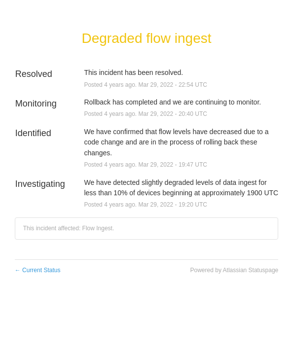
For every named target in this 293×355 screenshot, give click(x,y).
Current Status (38, 270)
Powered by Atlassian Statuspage (234, 270)
